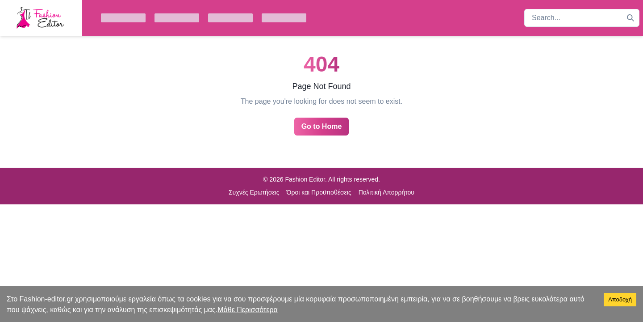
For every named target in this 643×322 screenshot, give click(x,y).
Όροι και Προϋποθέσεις (319, 192)
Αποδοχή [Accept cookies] (620, 299)
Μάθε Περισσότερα (247, 310)
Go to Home (321, 126)
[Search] (630, 18)
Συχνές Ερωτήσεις (254, 192)
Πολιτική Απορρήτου (386, 192)
